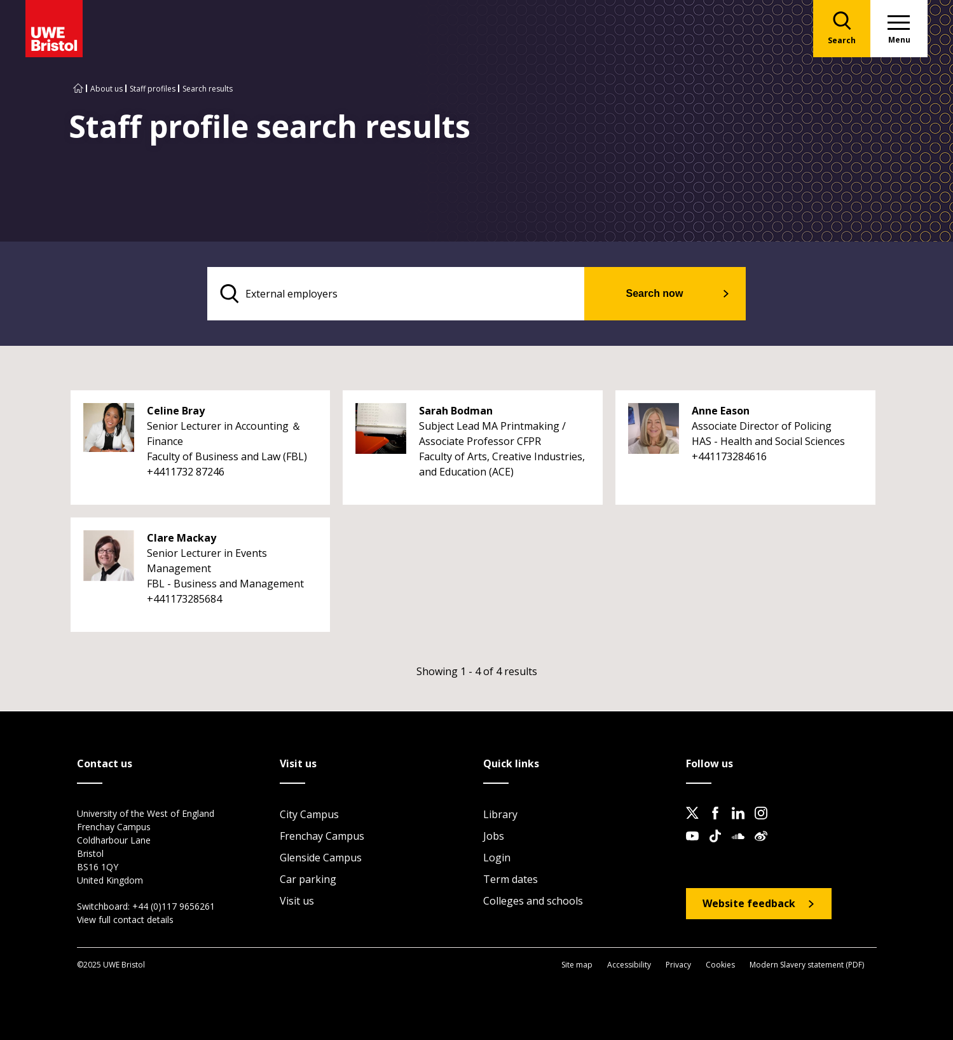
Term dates (510, 879)
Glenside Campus (321, 858)
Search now (654, 293)
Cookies (720, 964)
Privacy (678, 964)
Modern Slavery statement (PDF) (807, 964)
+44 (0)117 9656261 (173, 906)
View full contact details (125, 919)
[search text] (395, 293)
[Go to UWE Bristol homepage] (78, 88)
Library (500, 814)
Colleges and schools (533, 901)
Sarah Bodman (456, 411)
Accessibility (629, 964)
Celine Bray (176, 411)
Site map (577, 964)
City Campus (309, 814)
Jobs (493, 836)
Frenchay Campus (322, 836)
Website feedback (749, 903)
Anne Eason (721, 411)
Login (497, 858)
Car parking (308, 879)
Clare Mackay (181, 538)
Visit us (297, 901)
